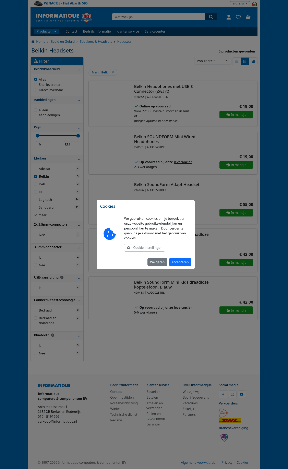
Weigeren (157, 262)
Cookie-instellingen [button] (145, 247)
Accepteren (180, 262)
